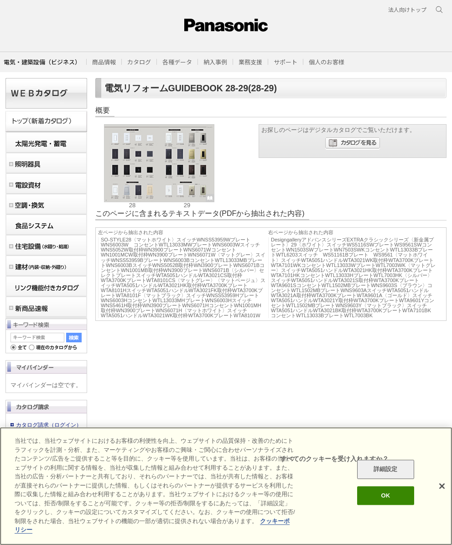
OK (385, 495)
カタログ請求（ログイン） (49, 425)
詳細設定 (386, 469)
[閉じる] (442, 486)
